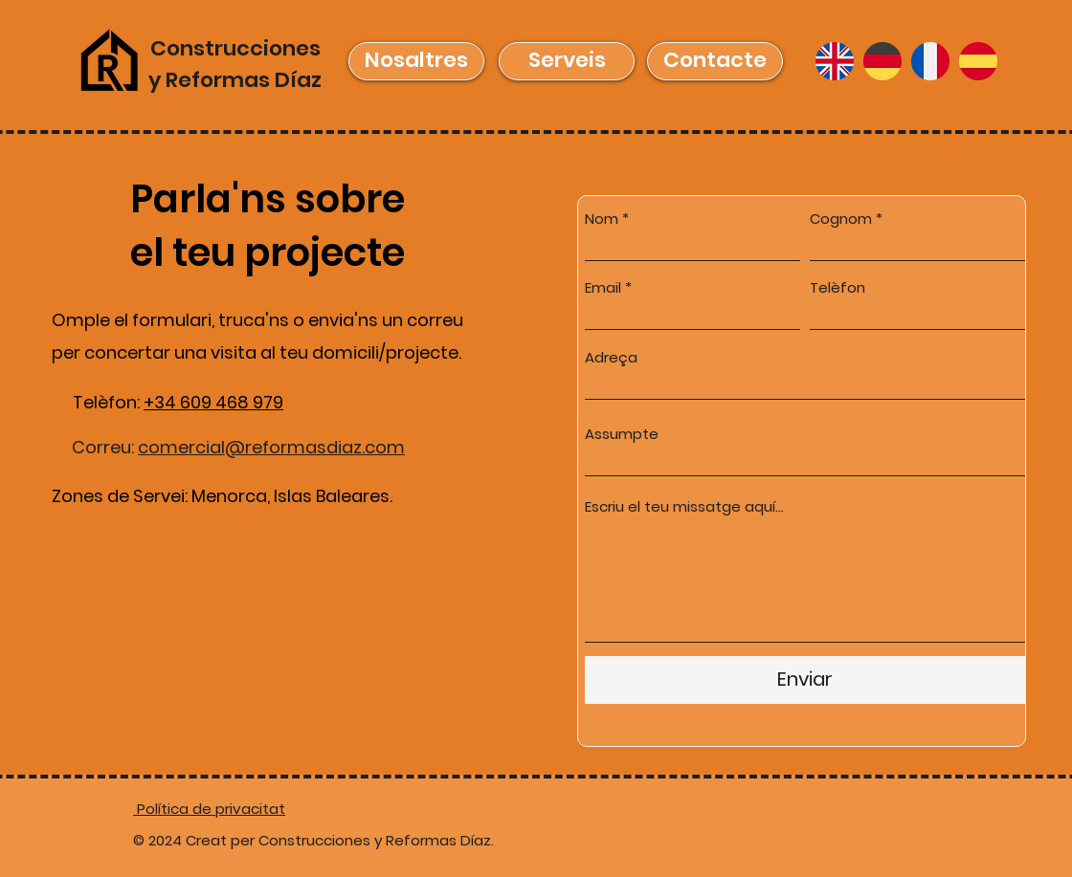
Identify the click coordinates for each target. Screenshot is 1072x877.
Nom (601, 218)
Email (603, 287)
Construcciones (235, 48)
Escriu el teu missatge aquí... (684, 506)
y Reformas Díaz (235, 80)
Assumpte (622, 434)
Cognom (841, 218)
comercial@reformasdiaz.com (271, 447)
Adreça (611, 357)
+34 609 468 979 (213, 402)
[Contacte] (715, 61)
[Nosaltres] (416, 61)
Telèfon (837, 287)
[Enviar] (805, 680)
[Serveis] (567, 61)
